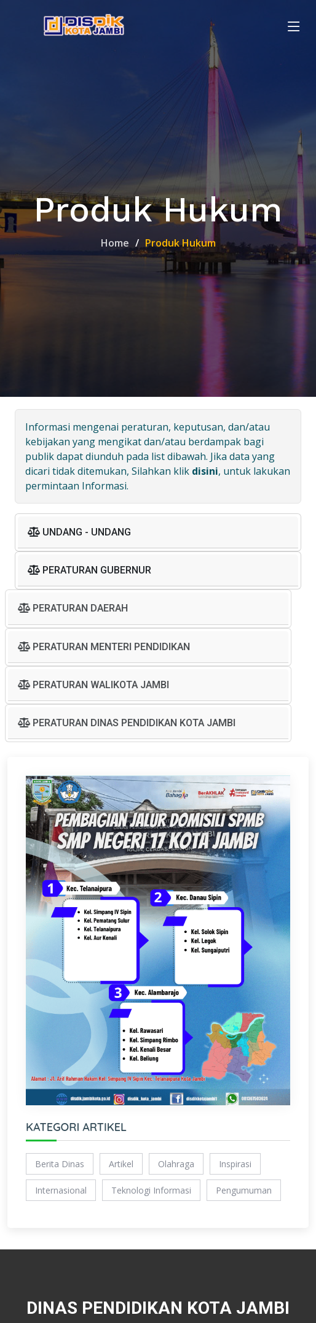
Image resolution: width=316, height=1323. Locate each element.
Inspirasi (235, 1164)
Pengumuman (244, 1191)
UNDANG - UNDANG (79, 533)
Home (115, 243)
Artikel (121, 1164)
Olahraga (176, 1164)
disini (205, 471)
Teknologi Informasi (151, 1191)
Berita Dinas (59, 1164)
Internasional (61, 1191)
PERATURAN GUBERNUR (89, 571)
